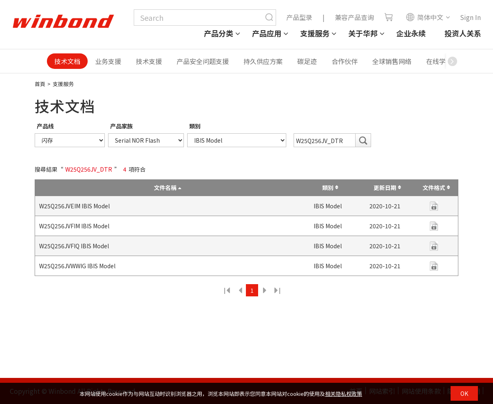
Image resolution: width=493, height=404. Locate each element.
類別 (195, 126)
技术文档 (67, 61)
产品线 (45, 126)
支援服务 (314, 33)
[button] (452, 61)
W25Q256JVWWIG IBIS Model (77, 266)
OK (464, 393)
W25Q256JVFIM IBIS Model (74, 226)
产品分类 (218, 33)
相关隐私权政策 (343, 393)
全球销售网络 (391, 61)
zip (434, 206)
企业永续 (411, 33)
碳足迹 (307, 61)
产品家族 (121, 126)
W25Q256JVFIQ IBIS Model (74, 246)
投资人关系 (462, 33)
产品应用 (266, 33)
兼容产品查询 (354, 17)
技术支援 (149, 61)
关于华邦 (363, 33)
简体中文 (424, 17)
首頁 (40, 84)
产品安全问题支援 (203, 61)
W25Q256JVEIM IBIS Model (74, 206)
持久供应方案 (263, 61)
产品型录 (299, 17)
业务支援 (108, 61)
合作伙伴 (345, 61)
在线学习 (439, 61)
